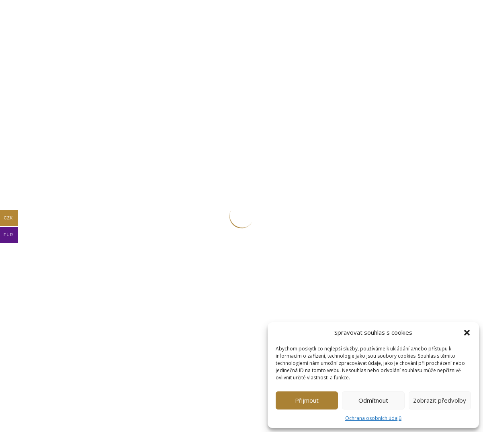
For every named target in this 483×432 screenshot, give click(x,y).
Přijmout (307, 400)
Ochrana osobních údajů (373, 418)
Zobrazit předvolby (439, 400)
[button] (467, 333)
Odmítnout (373, 400)
